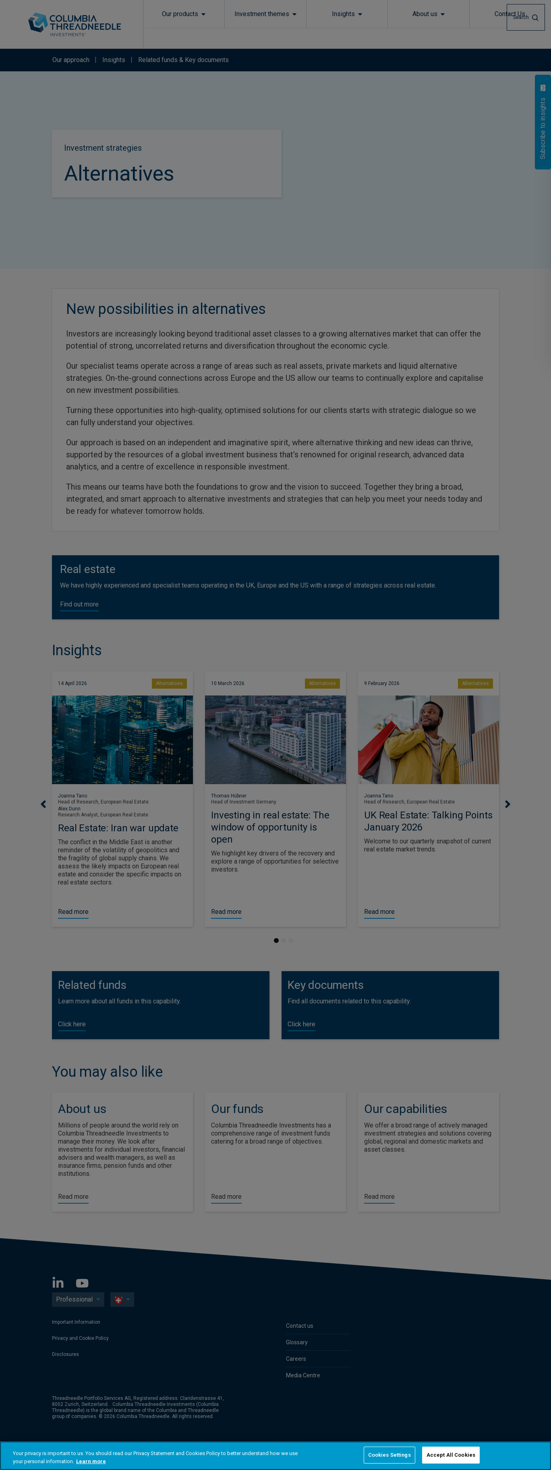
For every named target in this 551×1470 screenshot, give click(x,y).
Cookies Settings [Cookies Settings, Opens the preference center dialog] (389, 1455)
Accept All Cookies (451, 1455)
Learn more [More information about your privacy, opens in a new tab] (91, 1461)
